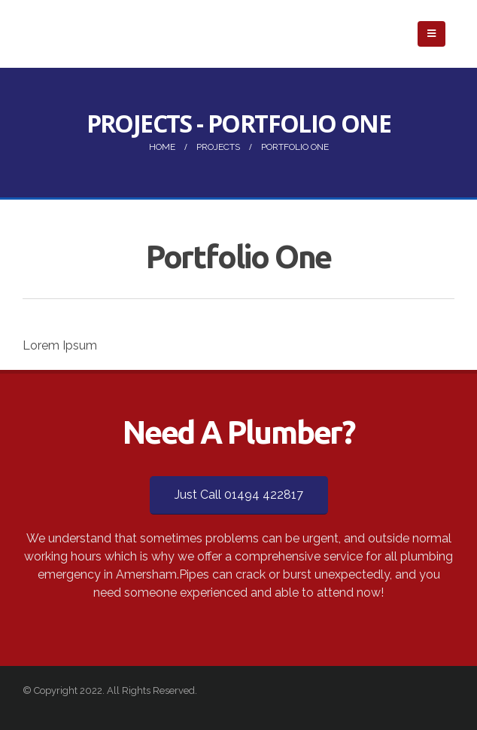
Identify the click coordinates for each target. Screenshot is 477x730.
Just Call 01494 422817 (239, 494)
